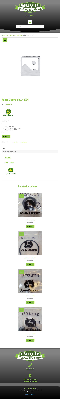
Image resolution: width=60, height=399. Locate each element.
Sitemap (34, 388)
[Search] (30, 26)
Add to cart (6, 136)
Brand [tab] (4, 148)
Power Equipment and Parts (12, 35)
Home (3, 35)
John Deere (8, 104)
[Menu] (30, 22)
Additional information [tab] (9, 151)
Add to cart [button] (30, 226)
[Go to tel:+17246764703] (30, 16)
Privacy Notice (27, 388)
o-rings (21, 35)
